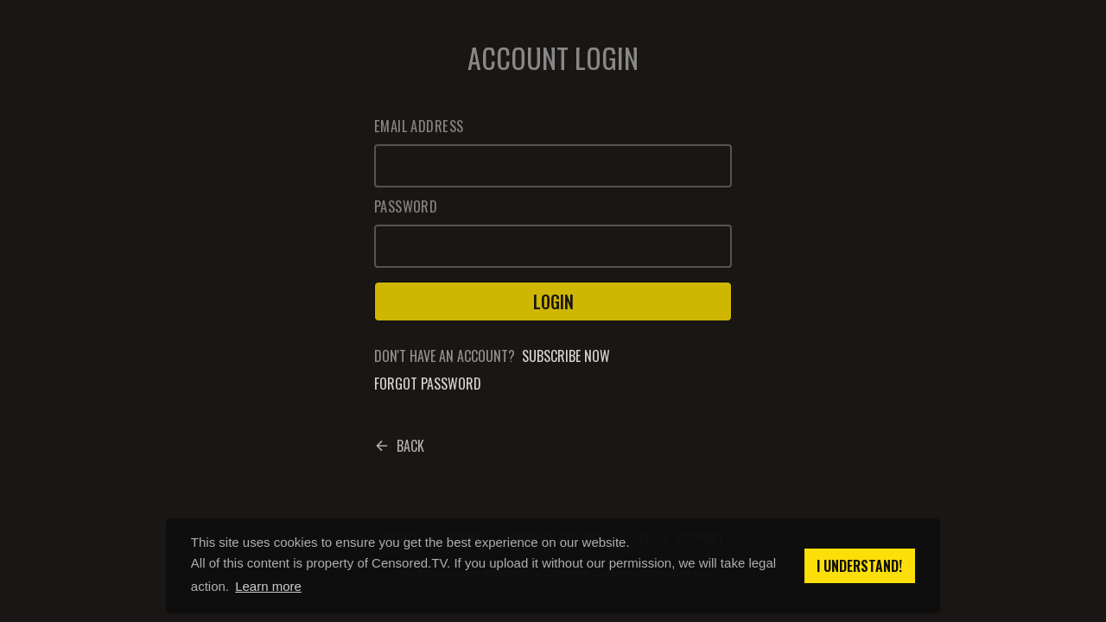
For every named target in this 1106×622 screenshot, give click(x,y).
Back (399, 445)
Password (405, 206)
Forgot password (427, 383)
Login (553, 301)
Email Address (418, 126)
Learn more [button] (268, 586)
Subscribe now (566, 356)
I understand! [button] (859, 565)
